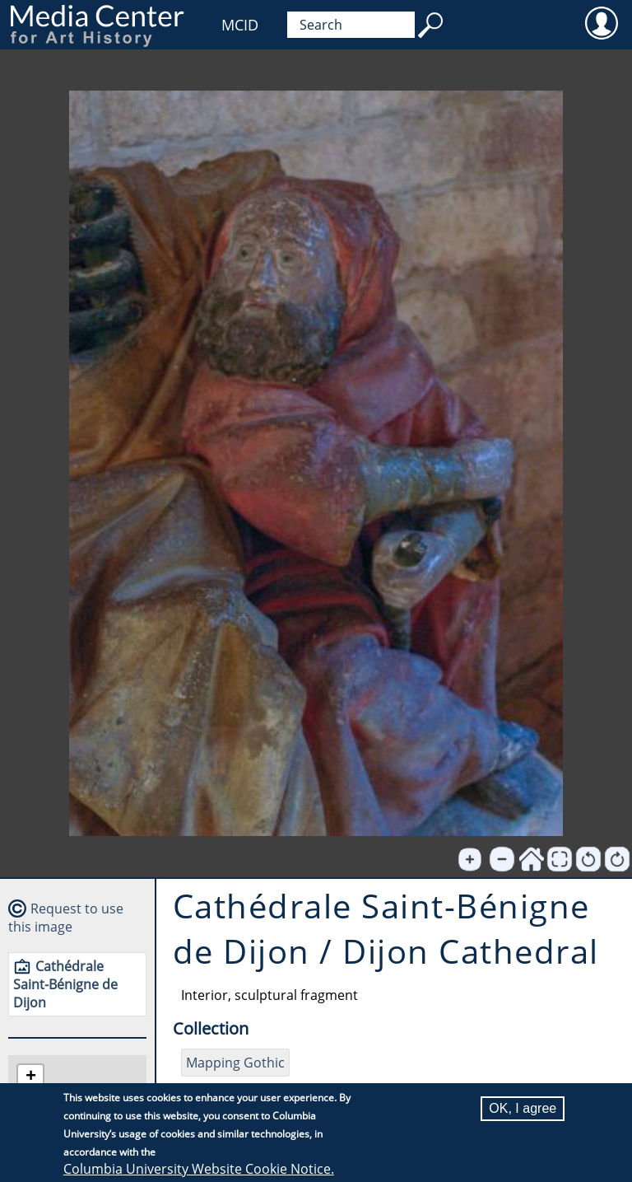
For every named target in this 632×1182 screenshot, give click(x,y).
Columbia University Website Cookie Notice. (198, 1170)
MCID (239, 25)
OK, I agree (522, 1109)
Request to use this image (65, 917)
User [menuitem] (601, 22)
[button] (30, 1078)
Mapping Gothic (235, 1063)
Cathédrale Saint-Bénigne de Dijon (65, 984)
